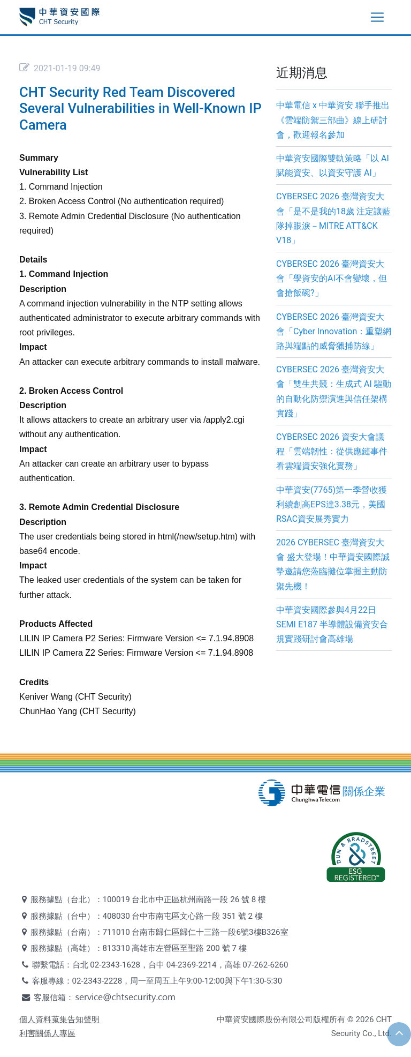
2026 (364, 1019)
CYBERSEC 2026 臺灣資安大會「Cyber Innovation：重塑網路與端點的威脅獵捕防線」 (333, 331)
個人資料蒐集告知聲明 (59, 1019)
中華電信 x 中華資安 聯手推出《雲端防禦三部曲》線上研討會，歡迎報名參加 (333, 119)
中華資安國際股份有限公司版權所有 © (285, 1019)
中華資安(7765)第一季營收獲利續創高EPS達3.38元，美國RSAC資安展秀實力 (331, 504)
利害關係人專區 (47, 1033)
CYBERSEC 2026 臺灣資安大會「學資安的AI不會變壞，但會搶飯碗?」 (331, 278)
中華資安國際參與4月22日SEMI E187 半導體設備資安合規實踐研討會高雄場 (332, 624)
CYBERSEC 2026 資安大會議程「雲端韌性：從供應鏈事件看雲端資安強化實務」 (331, 451)
